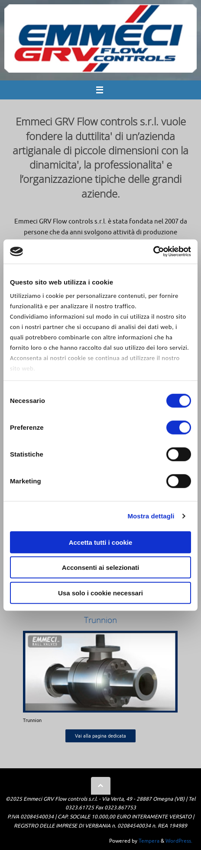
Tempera (149, 840)
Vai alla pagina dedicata (100, 736)
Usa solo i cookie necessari (100, 592)
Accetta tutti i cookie (101, 542)
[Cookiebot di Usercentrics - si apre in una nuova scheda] (153, 251)
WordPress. (178, 840)
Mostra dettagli (150, 516)
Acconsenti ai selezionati (100, 567)
